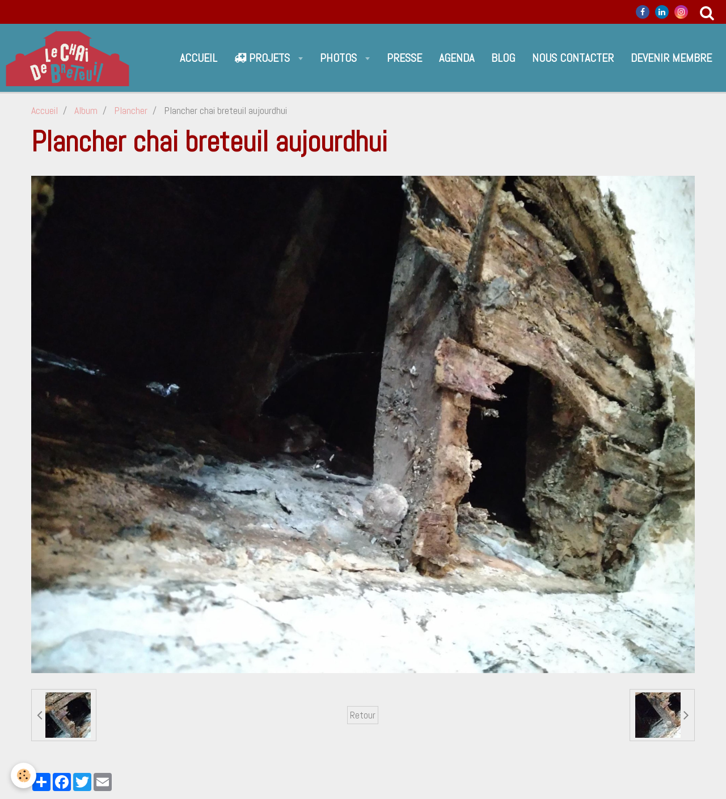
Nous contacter (573, 57)
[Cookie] (24, 775)
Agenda (456, 57)
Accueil (198, 57)
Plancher (130, 110)
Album (86, 110)
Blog (503, 57)
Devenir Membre (671, 57)
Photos (340, 57)
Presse (404, 57)
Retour (362, 715)
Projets (263, 57)
